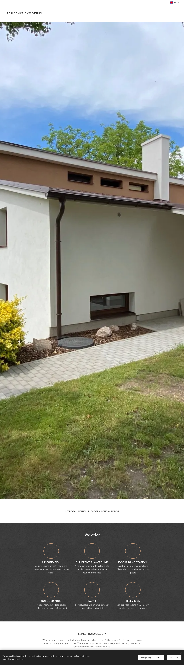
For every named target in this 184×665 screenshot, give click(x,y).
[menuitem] (166, 13)
